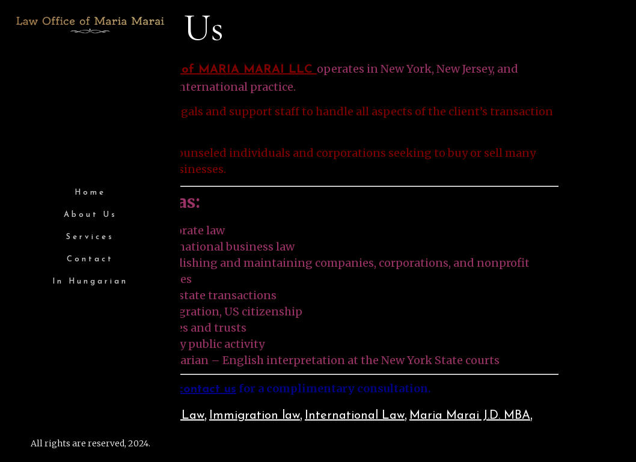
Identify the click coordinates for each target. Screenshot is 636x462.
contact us (206, 389)
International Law (355, 416)
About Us (90, 215)
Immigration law (254, 416)
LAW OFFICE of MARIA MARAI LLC (208, 70)
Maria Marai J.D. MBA (469, 416)
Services (90, 237)
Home (90, 192)
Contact (90, 259)
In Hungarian (90, 281)
